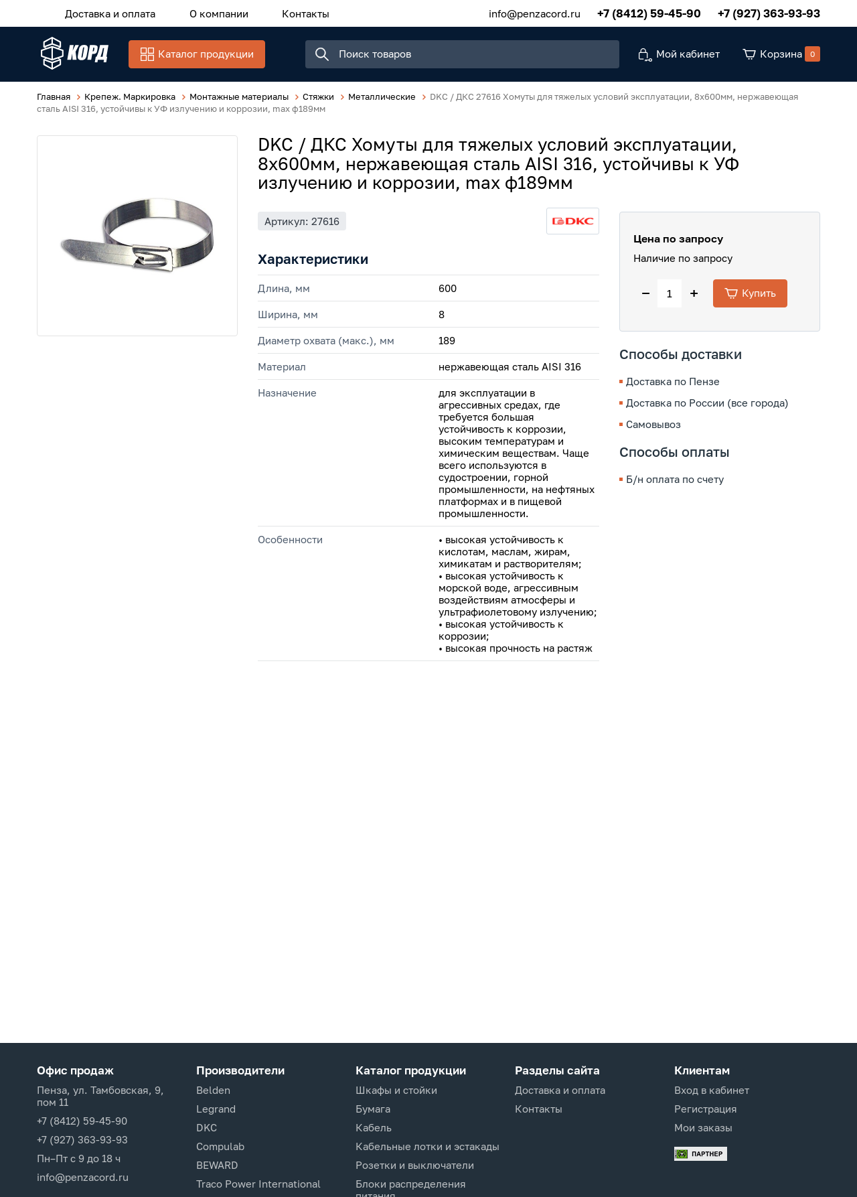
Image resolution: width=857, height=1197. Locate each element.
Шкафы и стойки (396, 1090)
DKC (206, 1127)
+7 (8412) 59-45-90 (649, 13)
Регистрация (705, 1109)
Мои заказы (703, 1127)
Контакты (295, 13)
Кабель (374, 1127)
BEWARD (217, 1165)
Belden (213, 1090)
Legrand (216, 1109)
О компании (212, 13)
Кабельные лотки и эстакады (427, 1146)
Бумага (373, 1109)
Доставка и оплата (108, 13)
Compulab (220, 1146)
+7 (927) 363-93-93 (769, 13)
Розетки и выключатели (415, 1165)
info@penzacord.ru (534, 13)
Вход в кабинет (711, 1090)
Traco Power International (258, 1184)
